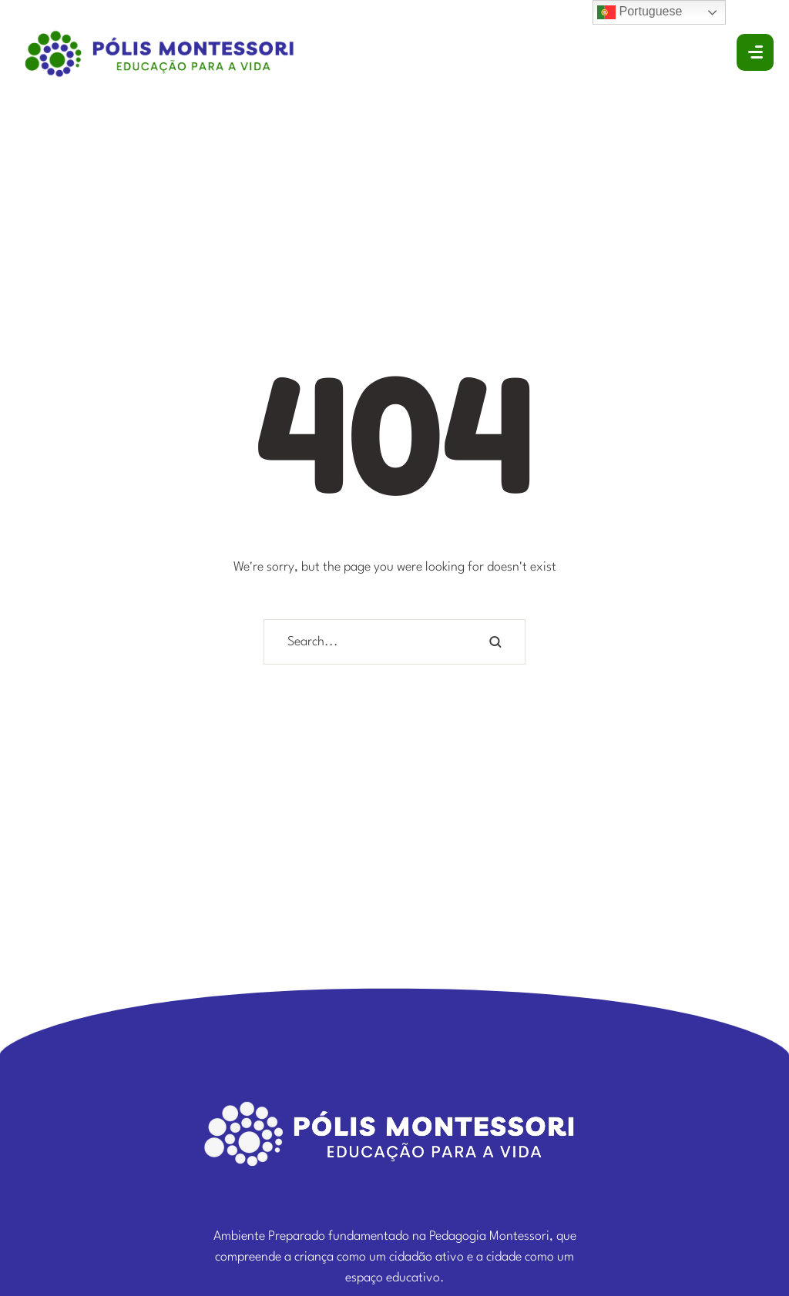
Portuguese (639, 12)
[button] (743, 1223)
